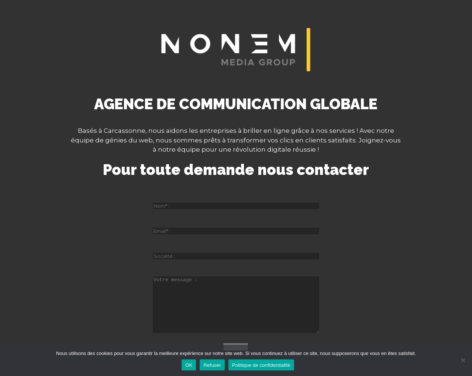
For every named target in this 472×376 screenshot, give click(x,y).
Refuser (212, 365)
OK (188, 365)
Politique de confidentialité (261, 365)
